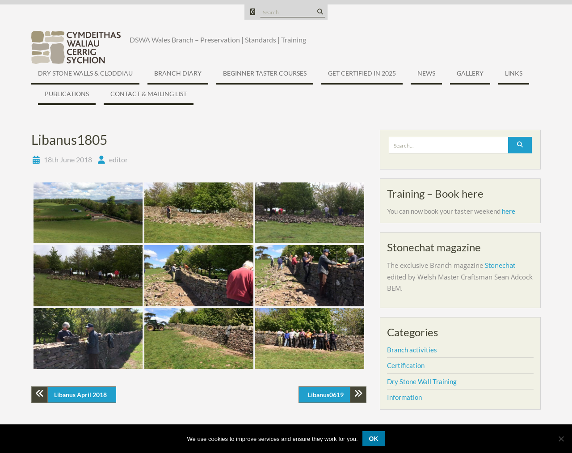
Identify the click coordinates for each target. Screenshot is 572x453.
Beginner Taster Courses (265, 73)
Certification (406, 365)
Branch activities (412, 350)
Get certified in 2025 (362, 73)
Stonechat (500, 265)
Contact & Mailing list (148, 93)
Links (513, 73)
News (426, 73)
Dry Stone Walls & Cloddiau (85, 73)
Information (404, 397)
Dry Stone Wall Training (422, 381)
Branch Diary (178, 73)
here (508, 211)
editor (118, 159)
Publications (67, 93)
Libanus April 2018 (80, 394)
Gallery (470, 73)
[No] (560, 438)
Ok (374, 438)
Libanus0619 (326, 394)
